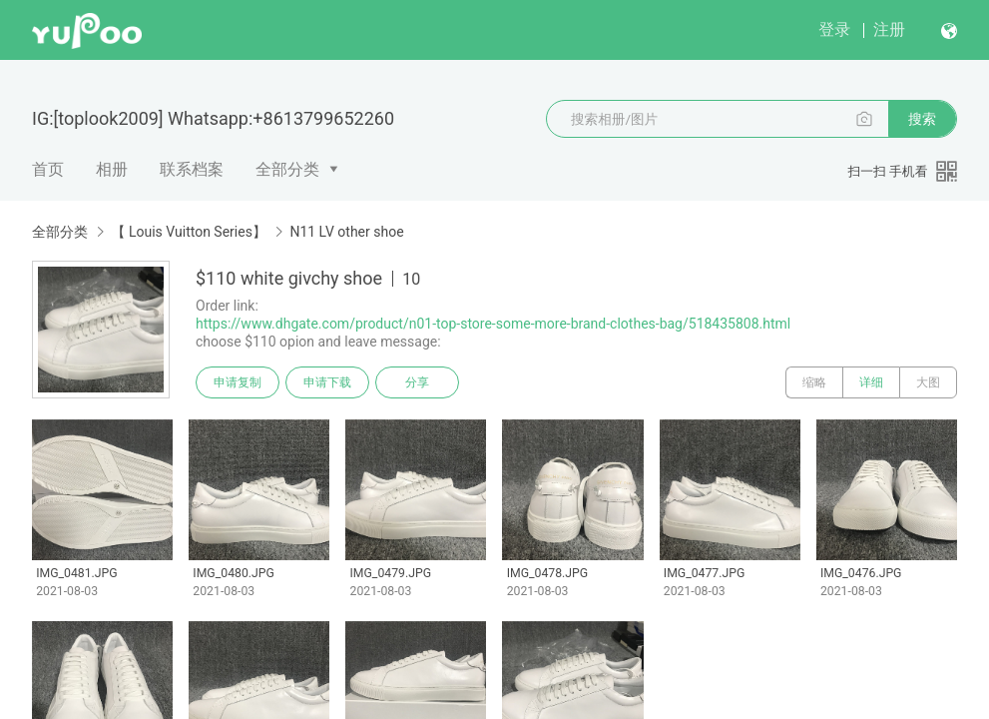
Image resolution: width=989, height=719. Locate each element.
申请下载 (327, 382)
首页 (48, 169)
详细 (871, 382)
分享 (417, 382)
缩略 (814, 382)
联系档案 (192, 169)
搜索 (922, 119)
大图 (928, 382)
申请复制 (237, 382)
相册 (112, 169)
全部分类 (287, 169)
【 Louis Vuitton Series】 (188, 232)
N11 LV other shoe (346, 232)
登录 (834, 29)
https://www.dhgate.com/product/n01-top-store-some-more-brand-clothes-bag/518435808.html (493, 324)
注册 (889, 29)
